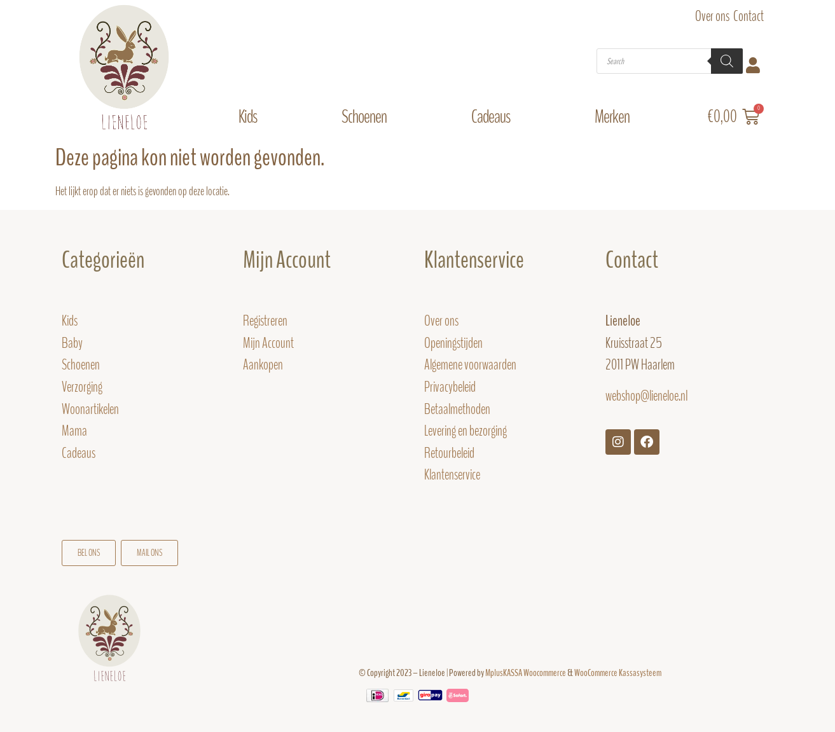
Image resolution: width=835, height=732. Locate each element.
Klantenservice (452, 475)
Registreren (265, 321)
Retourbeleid (449, 453)
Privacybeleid (450, 387)
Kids (250, 117)
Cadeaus (493, 117)
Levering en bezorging (465, 431)
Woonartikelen (90, 409)
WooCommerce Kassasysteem (617, 673)
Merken (615, 117)
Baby (72, 343)
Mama (75, 431)
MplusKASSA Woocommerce (525, 673)
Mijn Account (287, 260)
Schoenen (367, 117)
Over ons (712, 16)
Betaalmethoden (457, 409)
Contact (748, 16)
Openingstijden (453, 343)
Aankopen (263, 365)
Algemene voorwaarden (470, 365)
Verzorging (82, 387)
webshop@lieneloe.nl (646, 396)
